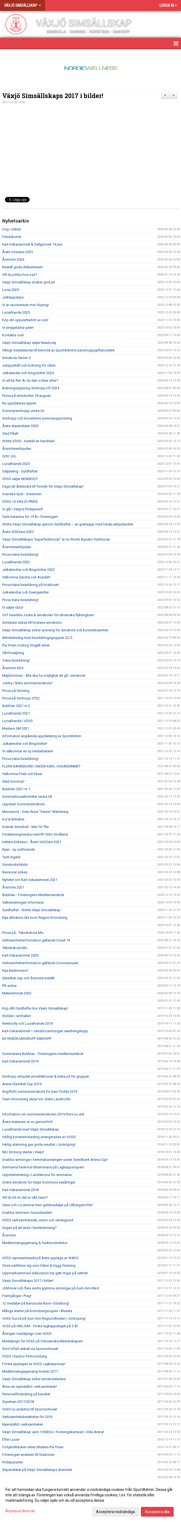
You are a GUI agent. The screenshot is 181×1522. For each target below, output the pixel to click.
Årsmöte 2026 (13, 259)
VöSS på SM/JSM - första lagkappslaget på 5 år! (40, 1326)
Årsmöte (9, 1235)
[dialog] (90, 1500)
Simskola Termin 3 (16, 358)
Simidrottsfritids (15, 865)
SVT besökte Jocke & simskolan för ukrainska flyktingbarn (48, 615)
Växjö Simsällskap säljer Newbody (29, 343)
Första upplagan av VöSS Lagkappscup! (33, 1364)
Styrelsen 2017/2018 (18, 1402)
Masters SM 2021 (15, 728)
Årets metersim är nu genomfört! (27, 1122)
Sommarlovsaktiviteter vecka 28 (27, 796)
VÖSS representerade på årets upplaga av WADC (40, 1258)
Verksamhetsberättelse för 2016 (27, 1417)
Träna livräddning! (16, 660)
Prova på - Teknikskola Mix (22, 933)
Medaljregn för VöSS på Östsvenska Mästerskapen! (42, 1341)
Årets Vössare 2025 (17, 252)
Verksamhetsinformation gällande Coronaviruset (40, 963)
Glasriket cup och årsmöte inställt (28, 978)
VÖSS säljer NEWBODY (20, 479)
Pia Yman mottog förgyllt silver (26, 645)
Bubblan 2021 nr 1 (16, 789)
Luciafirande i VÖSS (17, 721)
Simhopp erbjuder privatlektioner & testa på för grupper (45, 1076)
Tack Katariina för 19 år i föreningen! (30, 517)
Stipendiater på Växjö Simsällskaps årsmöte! (37, 1470)
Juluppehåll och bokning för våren (29, 365)
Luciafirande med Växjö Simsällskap (30, 1129)
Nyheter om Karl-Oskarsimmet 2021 (29, 880)
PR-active (9, 986)
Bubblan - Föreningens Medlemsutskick (33, 895)
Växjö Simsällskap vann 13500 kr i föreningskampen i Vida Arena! (53, 1432)
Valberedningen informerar (23, 902)
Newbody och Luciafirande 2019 (27, 1023)
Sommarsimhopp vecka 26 (23, 411)
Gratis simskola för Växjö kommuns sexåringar (38, 1182)
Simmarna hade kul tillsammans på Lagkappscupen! (43, 1167)
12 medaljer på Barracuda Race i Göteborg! (35, 1303)
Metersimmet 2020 (16, 993)
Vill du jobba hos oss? (19, 275)
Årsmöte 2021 (13, 887)
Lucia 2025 (10, 290)
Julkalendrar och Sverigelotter (25, 592)
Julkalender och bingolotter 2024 (28, 373)
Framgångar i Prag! (16, 1296)
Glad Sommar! (13, 781)
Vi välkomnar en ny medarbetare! (27, 751)
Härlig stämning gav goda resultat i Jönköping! (38, 1144)
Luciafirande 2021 (16, 713)
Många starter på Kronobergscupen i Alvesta (37, 1311)
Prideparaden (12, 1462)
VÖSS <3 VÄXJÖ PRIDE (20, 501)
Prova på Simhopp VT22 (21, 698)
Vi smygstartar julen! (18, 328)
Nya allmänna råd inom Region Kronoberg (34, 918)
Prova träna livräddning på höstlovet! (30, 585)
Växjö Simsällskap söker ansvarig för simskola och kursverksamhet (55, 630)
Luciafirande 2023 (16, 464)
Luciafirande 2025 (16, 312)
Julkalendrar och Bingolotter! (24, 744)
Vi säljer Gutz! (12, 607)
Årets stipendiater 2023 (20, 426)
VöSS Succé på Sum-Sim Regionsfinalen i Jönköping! (44, 1318)
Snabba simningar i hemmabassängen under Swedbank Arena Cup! (55, 1160)
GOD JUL (9, 456)
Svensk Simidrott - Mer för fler (25, 827)
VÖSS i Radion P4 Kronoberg (24, 1356)
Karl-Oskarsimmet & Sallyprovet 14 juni (32, 244)
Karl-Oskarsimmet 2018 (20, 1190)
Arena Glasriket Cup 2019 (22, 1084)
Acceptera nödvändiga (115, 1512)
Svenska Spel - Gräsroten (22, 494)
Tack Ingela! (11, 857)
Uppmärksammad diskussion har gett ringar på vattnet (45, 1273)
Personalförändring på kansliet (26, 1394)
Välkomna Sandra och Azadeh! (26, 577)
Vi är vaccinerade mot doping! (25, 305)
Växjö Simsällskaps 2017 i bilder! (52, 96)
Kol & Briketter (13, 819)
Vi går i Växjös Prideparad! (22, 509)
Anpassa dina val (19, 1511)
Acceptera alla (157, 1512)
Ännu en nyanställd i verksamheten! (29, 1386)
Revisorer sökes (14, 872)
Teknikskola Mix (14, 948)
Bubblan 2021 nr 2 (16, 706)
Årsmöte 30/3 (13, 668)
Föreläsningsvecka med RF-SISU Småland (35, 834)
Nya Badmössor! (15, 970)
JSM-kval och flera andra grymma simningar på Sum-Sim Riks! (50, 1288)
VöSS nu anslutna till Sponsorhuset (29, 1409)
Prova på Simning (15, 691)
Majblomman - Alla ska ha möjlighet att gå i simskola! (43, 675)
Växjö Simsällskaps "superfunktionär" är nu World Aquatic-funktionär (56, 539)
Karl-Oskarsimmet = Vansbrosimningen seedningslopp (45, 1031)
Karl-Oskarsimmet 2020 (20, 955)
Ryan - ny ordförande (18, 849)
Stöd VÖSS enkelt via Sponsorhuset (30, 1349)
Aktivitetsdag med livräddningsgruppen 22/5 (37, 638)
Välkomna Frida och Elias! (22, 774)
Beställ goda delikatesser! (22, 267)
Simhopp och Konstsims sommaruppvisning (37, 418)
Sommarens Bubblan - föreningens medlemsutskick (43, 1054)
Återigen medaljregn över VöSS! (27, 1334)
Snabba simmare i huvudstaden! (27, 1213)
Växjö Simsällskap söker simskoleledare (34, 1379)
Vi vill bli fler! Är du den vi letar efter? (30, 380)
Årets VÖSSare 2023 (18, 532)
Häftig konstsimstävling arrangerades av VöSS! (39, 1137)
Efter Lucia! (11, 1439)
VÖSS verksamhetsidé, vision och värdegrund (37, 1220)
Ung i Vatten (11, 229)
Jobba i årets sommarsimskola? (27, 683)
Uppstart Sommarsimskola (23, 804)
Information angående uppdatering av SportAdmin (41, 736)
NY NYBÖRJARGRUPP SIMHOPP (26, 1039)
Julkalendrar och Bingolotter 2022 (28, 570)
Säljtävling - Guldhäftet (19, 471)
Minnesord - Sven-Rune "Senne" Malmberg (35, 812)
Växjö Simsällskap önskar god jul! (28, 282)
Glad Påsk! (10, 433)
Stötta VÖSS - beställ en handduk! (28, 441)
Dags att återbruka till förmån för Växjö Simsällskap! (43, 486)
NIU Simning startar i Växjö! (23, 1152)
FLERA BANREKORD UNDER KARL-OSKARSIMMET (41, 766)
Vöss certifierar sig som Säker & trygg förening (38, 1265)
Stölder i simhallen (16, 1016)
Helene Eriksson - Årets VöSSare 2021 (31, 842)
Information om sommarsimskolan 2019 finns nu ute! (43, 1114)
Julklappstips (13, 297)
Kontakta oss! (13, 335)
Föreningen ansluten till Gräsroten (28, 1455)
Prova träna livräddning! (20, 554)
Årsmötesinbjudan (16, 449)
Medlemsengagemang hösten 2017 (30, 1371)
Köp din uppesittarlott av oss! (25, 320)
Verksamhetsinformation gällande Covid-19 (36, 940)
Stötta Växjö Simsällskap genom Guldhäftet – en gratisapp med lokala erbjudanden (67, 524)
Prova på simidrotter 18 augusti (26, 396)
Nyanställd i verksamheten (22, 1424)
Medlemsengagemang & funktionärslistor (35, 1243)
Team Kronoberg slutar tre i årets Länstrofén (36, 1099)
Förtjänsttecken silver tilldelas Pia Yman (32, 1447)
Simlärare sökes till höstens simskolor (32, 623)
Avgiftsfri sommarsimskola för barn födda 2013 (39, 1091)
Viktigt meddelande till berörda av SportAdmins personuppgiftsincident (58, 350)
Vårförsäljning (13, 653)
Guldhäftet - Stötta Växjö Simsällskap (31, 910)
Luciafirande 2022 (16, 562)
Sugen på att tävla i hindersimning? (29, 1228)
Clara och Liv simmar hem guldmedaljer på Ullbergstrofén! (47, 1205)
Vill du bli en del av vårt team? (25, 1197)
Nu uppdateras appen (19, 403)
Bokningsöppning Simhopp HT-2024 (30, 388)
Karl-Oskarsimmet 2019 (20, 1061)
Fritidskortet (11, 237)
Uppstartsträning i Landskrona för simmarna (37, 1175)
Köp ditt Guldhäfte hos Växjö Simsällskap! (35, 1008)
